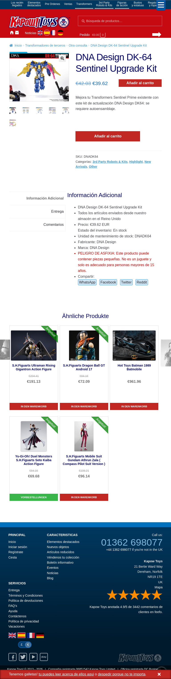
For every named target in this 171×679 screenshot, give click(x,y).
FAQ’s (12, 606)
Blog (50, 578)
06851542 (82, 669)
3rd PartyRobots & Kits (104, 4)
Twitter (126, 282)
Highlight (136, 161)
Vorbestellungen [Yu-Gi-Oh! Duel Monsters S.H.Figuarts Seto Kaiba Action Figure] (34, 497)
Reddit (141, 282)
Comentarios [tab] (53, 224)
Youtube (33, 657)
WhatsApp (87, 282)
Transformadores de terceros (45, 45)
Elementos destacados (63, 542)
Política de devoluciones (25, 600)
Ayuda (13, 611)
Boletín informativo (60, 562)
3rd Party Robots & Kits (110, 161)
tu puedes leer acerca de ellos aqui (66, 674)
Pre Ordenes (52, 4)
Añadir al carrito (140, 83)
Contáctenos (17, 32)
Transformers (84, 4)
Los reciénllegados (17, 4)
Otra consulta (78, 45)
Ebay (44, 657)
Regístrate (15, 552)
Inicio (11, 32)
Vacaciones (16, 626)
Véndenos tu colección (63, 557)
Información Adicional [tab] (45, 198)
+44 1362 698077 (118, 549)
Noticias (30, 33)
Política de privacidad (23, 621)
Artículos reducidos (60, 552)
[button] (62, 58)
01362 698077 (132, 542)
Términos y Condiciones (25, 595)
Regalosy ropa (153, 4)
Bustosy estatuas (138, 4)
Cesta (12, 557)
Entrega (14, 590)
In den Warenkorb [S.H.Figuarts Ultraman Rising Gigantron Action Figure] (34, 406)
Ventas (68, 4)
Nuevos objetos (58, 547)
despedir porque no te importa (121, 674)
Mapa (159, 587)
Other (93, 166)
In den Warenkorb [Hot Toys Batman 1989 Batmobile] (134, 406)
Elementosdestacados (34, 4)
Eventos (53, 567)
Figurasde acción (122, 4)
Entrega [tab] (57, 211)
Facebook (108, 282)
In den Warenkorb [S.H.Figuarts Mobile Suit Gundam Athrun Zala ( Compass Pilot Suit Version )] (84, 497)
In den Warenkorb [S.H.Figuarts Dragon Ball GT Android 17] (84, 406)
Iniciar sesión (22, 32)
